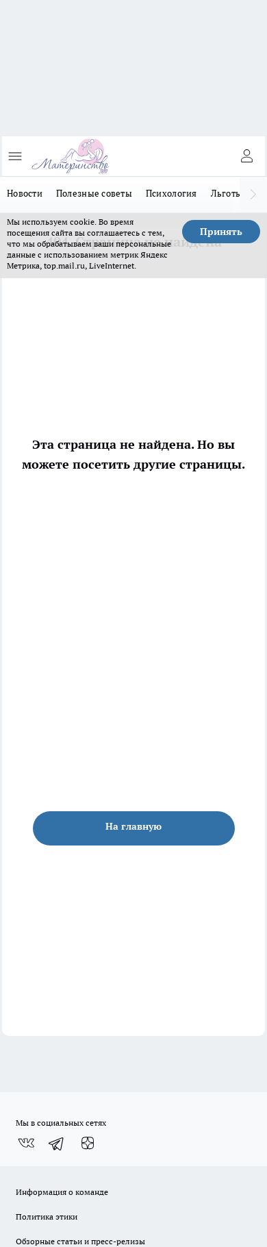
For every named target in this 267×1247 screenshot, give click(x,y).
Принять (221, 231)
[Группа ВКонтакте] (26, 1143)
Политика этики (46, 1216)
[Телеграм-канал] (57, 1143)
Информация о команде (62, 1192)
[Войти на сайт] (246, 156)
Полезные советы (94, 193)
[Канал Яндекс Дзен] (87, 1143)
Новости (24, 193)
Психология (171, 193)
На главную (133, 826)
